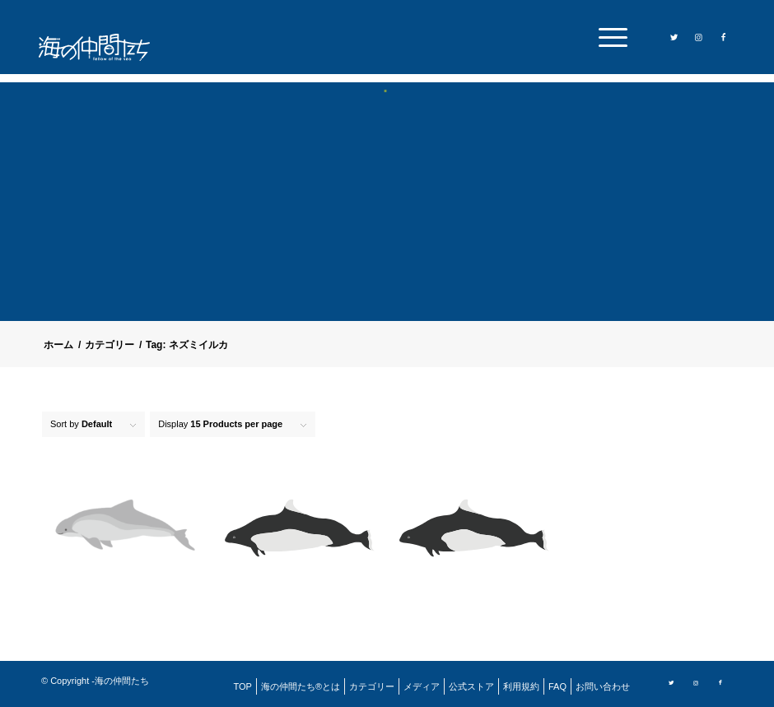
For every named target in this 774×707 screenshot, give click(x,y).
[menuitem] (608, 37)
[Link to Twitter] (673, 36)
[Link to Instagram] (698, 36)
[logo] (104, 47)
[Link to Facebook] (723, 36)
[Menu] (608, 37)
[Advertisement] (387, 217)
